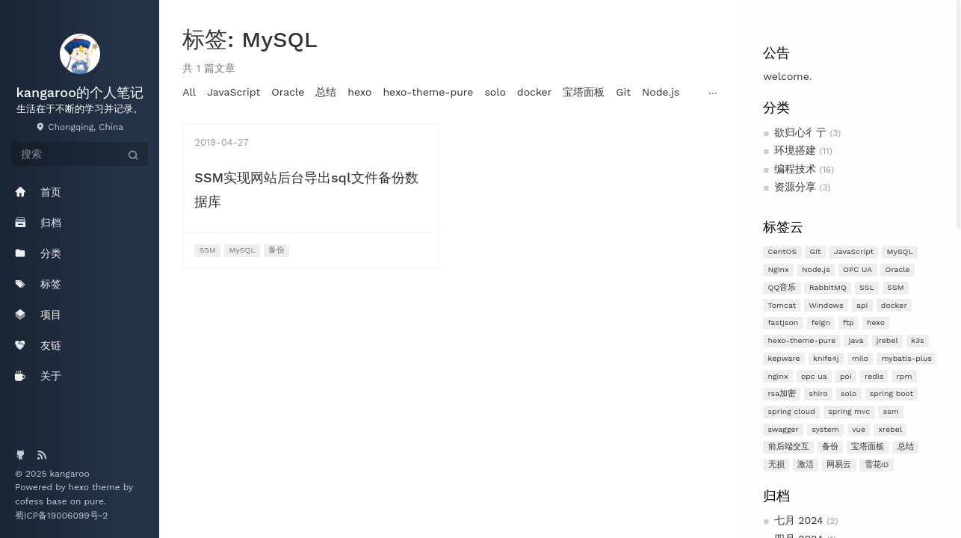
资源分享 (795, 187)
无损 (776, 464)
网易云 (838, 464)
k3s (917, 340)
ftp (848, 322)
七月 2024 (799, 520)
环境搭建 (795, 150)
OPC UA (857, 269)
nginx (778, 376)
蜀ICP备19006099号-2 (61, 515)
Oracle (898, 269)
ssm (891, 411)
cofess (30, 501)
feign (821, 322)
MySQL (900, 251)
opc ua (814, 376)
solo (848, 393)
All (189, 92)
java (856, 340)
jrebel (887, 340)
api (862, 305)
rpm (904, 376)
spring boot (891, 393)
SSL (866, 287)
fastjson (783, 322)
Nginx (778, 269)
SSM (895, 287)
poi (846, 376)
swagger (783, 429)
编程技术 (795, 169)
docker (894, 305)
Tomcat (782, 305)
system (825, 429)
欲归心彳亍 (800, 132)
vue (858, 429)
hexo (876, 322)
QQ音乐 (782, 287)
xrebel (891, 429)
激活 (805, 464)
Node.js (816, 269)
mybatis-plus (907, 358)
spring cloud (791, 411)
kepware (784, 358)
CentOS (782, 251)
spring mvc (849, 411)
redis (874, 376)
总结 (905, 446)
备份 (830, 446)
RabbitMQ (828, 287)
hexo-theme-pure (802, 340)
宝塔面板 (867, 446)
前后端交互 (788, 446)
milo (860, 358)
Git (815, 251)
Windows (826, 305)
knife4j (826, 358)
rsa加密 (782, 393)
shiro (818, 393)
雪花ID (877, 464)
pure (94, 501)
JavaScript (854, 251)
